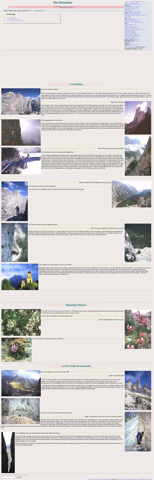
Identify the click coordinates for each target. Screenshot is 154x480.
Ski (139, 13)
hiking (136, 29)
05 (135, 32)
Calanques (127, 22)
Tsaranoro (134, 30)
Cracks (132, 22)
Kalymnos (135, 26)
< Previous (133, 44)
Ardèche (127, 21)
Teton (138, 11)
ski (131, 15)
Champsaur (143, 15)
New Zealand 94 (129, 32)
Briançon (127, 13)
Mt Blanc (130, 12)
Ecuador (127, 25)
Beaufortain (133, 19)
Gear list (127, 38)
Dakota (138, 6)
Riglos (126, 26)
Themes (138, 35)
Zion (133, 9)
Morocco (142, 29)
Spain (129, 26)
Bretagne (136, 21)
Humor (141, 1)
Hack (138, 1)
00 (133, 32)
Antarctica (129, 1)
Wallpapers (132, 35)
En (135, 39)
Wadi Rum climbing (129, 29)
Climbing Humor (129, 42)
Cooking (137, 41)
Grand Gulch (128, 9)
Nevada (139, 4)
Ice (136, 13)
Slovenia (135, 28)
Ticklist (135, 38)
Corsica (131, 21)
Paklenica (127, 28)
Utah (126, 8)
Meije (133, 15)
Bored (132, 41)
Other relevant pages (130, 47)
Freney (135, 12)
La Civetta (12, 17)
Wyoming (127, 11)
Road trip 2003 (128, 6)
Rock (134, 13)
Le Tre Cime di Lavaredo (17, 21)
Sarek (138, 12)
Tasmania (132, 31)
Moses (137, 8)
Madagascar (128, 30)
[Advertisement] (76, 67)
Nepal (126, 24)
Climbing (134, 1)
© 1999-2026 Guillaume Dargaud (70, 6)
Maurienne (130, 18)
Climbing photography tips (131, 36)
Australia (127, 31)
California (127, 10)
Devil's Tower (133, 11)
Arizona (127, 4)
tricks (131, 38)
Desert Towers (131, 8)
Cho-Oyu (134, 24)
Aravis (138, 19)
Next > (137, 44)
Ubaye (141, 22)
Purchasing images (129, 37)
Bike (131, 13)
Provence (137, 22)
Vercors (127, 17)
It (138, 39)
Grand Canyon (132, 4)
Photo (144, 1)
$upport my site (129, 45)
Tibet (129, 24)
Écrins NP (127, 15)
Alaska (126, 34)
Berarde (138, 15)
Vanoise (127, 19)
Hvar (131, 28)
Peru (131, 25)
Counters (3, 475)
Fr (137, 39)
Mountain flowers (14, 19)
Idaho (134, 6)
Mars (135, 34)
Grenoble (127, 16)
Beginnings (134, 3)
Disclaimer (127, 3)
